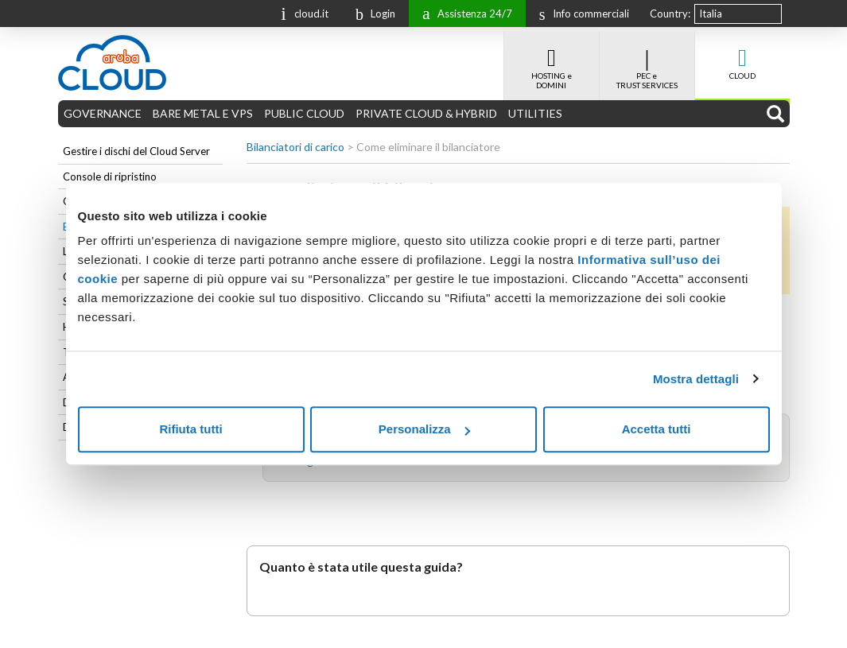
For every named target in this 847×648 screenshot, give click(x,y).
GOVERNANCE (103, 113)
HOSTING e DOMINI (551, 60)
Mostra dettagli (696, 379)
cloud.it (300, 12)
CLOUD (742, 55)
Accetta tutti (656, 429)
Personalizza (424, 429)
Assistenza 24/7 (463, 12)
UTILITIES (535, 113)
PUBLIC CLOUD (304, 113)
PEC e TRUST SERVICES (647, 60)
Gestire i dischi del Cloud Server (136, 151)
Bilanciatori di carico (295, 146)
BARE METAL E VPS (203, 113)
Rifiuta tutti (190, 429)
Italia (710, 13)
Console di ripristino (110, 176)
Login (371, 13)
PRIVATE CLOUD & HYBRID (426, 113)
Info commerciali (580, 13)
